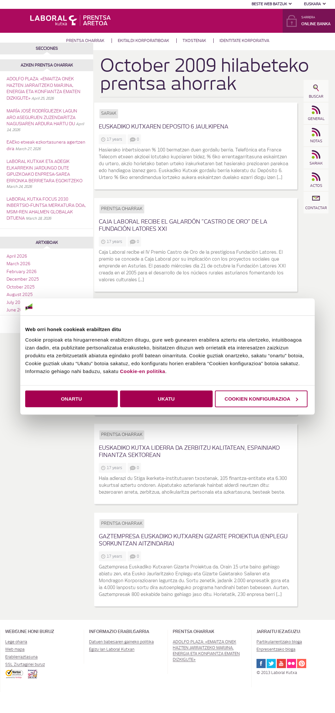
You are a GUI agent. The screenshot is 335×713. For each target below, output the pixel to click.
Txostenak (194, 41)
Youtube (281, 663)
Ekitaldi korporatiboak (143, 41)
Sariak (108, 113)
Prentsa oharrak (85, 41)
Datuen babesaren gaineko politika (121, 642)
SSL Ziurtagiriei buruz (25, 664)
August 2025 (20, 295)
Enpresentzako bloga (275, 649)
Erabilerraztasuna (21, 657)
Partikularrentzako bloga (279, 642)
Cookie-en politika (142, 371)
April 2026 (17, 256)
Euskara (312, 4)
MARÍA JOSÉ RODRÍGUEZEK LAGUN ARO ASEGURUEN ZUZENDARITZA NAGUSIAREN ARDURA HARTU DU (42, 117)
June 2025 (17, 310)
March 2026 (18, 264)
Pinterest (301, 663)
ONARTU (71, 399)
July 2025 (16, 303)
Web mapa (15, 649)
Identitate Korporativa (244, 41)
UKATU (166, 399)
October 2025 (21, 287)
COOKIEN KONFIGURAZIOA (261, 399)
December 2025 (23, 279)
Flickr (291, 663)
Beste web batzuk (269, 4)
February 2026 (22, 272)
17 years (115, 139)
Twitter (271, 663)
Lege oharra (16, 642)
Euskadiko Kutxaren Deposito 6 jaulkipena (163, 126)
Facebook (261, 663)
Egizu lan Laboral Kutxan (111, 649)
